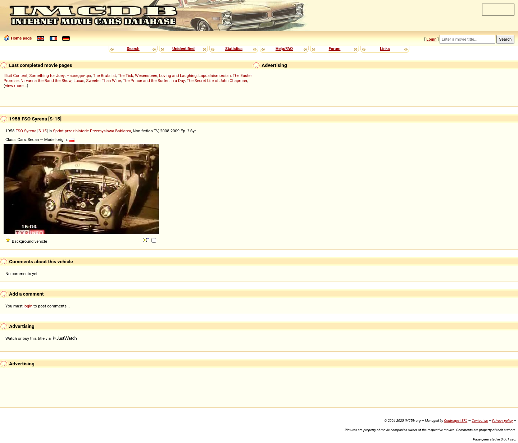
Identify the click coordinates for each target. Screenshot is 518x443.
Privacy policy (502, 421)
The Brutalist (104, 75)
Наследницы (79, 75)
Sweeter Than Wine (103, 80)
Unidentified (183, 48)
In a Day (178, 80)
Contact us (480, 421)
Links (385, 48)
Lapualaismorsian (215, 75)
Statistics (233, 48)
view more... (16, 85)
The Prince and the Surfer (145, 80)
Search (133, 48)
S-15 (42, 130)
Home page (21, 38)
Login (431, 39)
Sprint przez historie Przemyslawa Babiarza (92, 130)
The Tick (125, 75)
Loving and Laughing (177, 75)
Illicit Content (15, 75)
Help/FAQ (284, 48)
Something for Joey (47, 75)
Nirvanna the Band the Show (46, 80)
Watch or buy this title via (41, 338)
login (28, 306)
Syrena (30, 130)
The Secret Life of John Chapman (217, 80)
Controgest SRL (455, 421)
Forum (335, 48)
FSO (19, 130)
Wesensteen (146, 75)
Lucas (78, 80)
